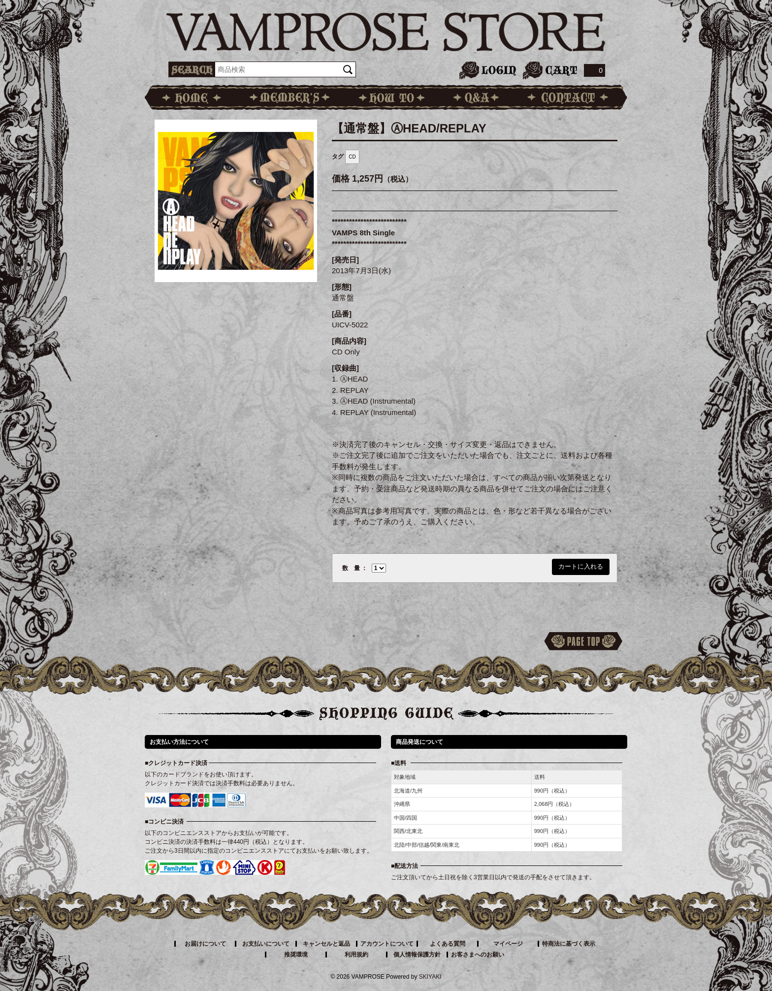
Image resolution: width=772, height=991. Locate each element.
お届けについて (205, 943)
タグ (338, 156)
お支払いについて (266, 943)
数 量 (351, 568)
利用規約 (356, 954)
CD (352, 157)
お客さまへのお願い (477, 954)
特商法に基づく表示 (568, 943)
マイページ (508, 943)
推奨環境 (296, 954)
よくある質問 (447, 943)
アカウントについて (387, 943)
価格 (341, 179)
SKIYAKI (430, 976)
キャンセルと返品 (326, 943)
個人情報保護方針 (417, 954)
